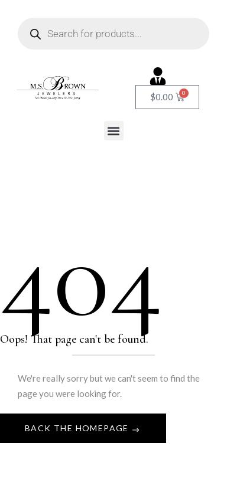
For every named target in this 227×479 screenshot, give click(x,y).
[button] (114, 130)
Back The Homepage (78, 428)
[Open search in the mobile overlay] (113, 33)
